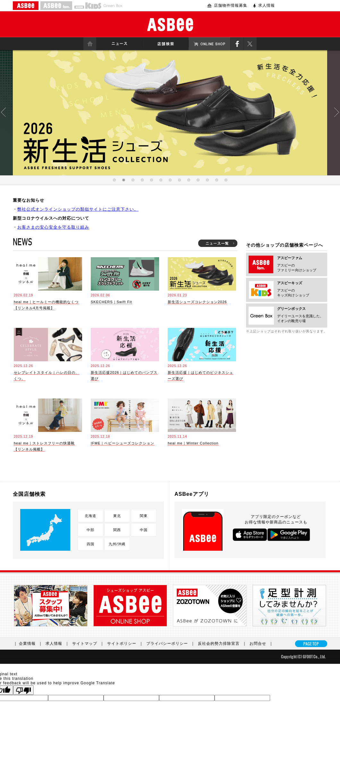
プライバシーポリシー (172, 643)
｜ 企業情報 (29, 643)
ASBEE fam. (56, 5)
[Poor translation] (23, 690)
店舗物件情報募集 (230, 5)
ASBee (170, 24)
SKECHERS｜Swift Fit (111, 302)
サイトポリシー (126, 643)
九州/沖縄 (117, 544)
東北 (117, 516)
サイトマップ (89, 643)
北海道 (90, 516)
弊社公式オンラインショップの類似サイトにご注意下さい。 (78, 209)
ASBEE (25, 5)
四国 (90, 544)
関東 (144, 516)
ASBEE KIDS (87, 5)
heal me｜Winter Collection (193, 443)
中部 (90, 530)
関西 (117, 530)
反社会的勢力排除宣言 (224, 643)
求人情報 (266, 5)
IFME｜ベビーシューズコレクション (122, 443)
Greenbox (113, 5)
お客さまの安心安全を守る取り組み (53, 227)
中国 (144, 530)
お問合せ (263, 643)
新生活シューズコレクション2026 (197, 302)
